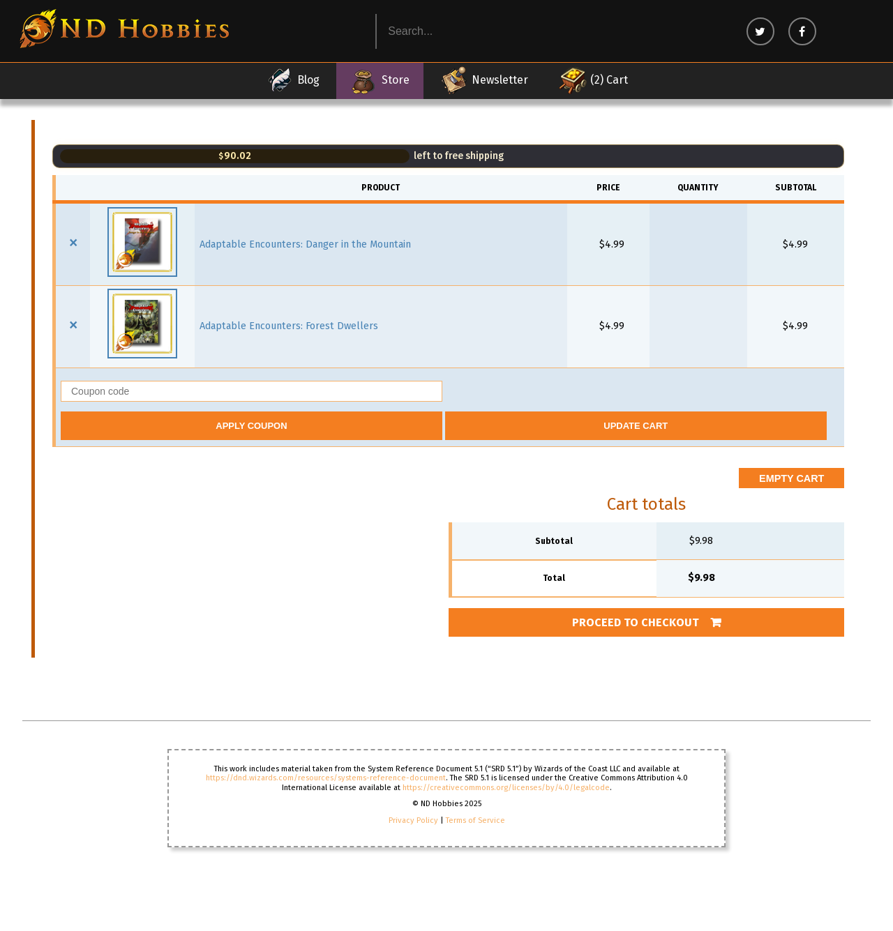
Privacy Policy (413, 820)
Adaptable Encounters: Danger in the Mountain (305, 244)
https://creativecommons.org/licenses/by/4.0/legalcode (506, 787)
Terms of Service (475, 820)
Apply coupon (251, 426)
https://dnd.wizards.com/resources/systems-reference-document (326, 777)
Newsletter (484, 80)
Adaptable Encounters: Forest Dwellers (289, 326)
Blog (293, 80)
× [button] (73, 242)
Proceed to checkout (635, 622)
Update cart (635, 426)
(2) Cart (593, 80)
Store (380, 80)
